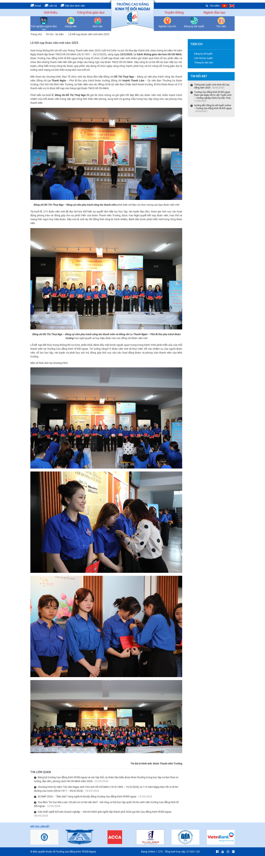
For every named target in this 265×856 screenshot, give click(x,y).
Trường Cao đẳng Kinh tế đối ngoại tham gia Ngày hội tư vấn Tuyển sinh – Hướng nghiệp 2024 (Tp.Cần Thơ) (213, 95)
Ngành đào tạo (214, 12)
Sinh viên (98, 26)
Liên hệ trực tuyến (203, 58)
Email (35, 5)
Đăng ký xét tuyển (194, 26)
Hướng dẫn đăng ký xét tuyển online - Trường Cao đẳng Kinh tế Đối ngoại (213, 107)
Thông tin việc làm (203, 62)
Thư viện (221, 26)
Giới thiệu (50, 12)
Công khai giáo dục (91, 12)
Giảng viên (71, 26)
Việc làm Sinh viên (73, 5)
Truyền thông (174, 12)
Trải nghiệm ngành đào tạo (44, 28)
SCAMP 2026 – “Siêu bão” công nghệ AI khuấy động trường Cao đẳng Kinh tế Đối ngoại (95, 796)
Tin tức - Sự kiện (55, 34)
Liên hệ (51, 5)
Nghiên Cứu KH (167, 26)
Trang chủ (36, 34)
